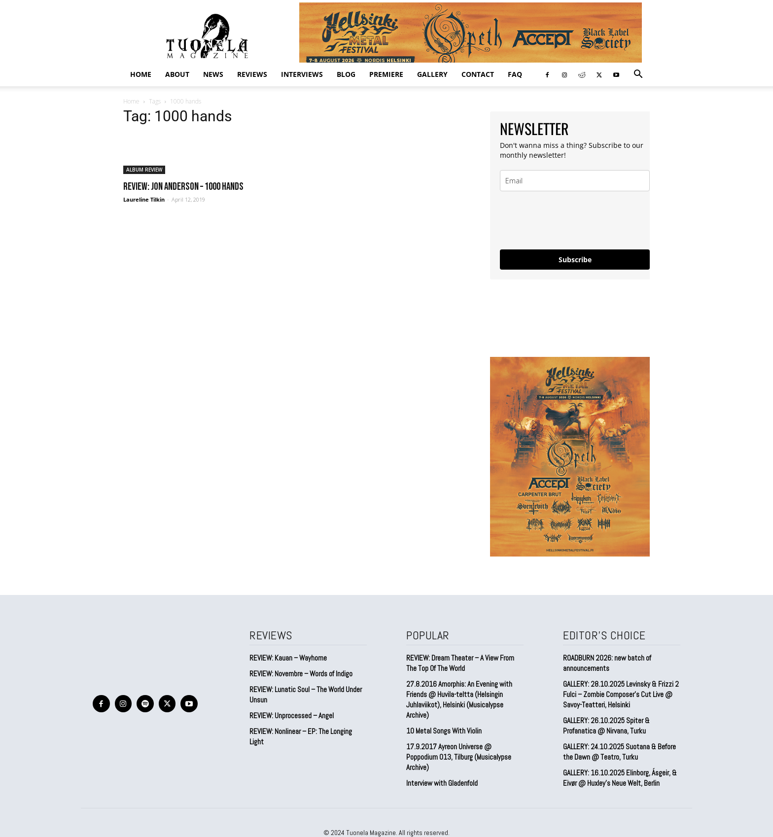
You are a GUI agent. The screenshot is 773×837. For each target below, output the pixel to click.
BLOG (346, 74)
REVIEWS (252, 74)
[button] (638, 74)
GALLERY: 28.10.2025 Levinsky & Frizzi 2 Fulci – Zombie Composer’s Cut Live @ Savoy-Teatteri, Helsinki (621, 694)
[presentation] (575, 220)
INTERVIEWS (302, 74)
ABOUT (177, 74)
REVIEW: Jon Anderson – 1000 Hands (183, 186)
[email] (575, 180)
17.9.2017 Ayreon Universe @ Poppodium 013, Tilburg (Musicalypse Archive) (458, 757)
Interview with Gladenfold (442, 783)
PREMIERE (386, 74)
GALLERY (432, 74)
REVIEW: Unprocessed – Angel (291, 715)
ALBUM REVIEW (144, 169)
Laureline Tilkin (144, 199)
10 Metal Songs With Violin (444, 730)
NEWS (213, 74)
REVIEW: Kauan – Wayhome (288, 658)
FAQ (515, 74)
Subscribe (575, 259)
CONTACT (477, 74)
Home (140, 74)
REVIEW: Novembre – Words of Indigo (300, 673)
